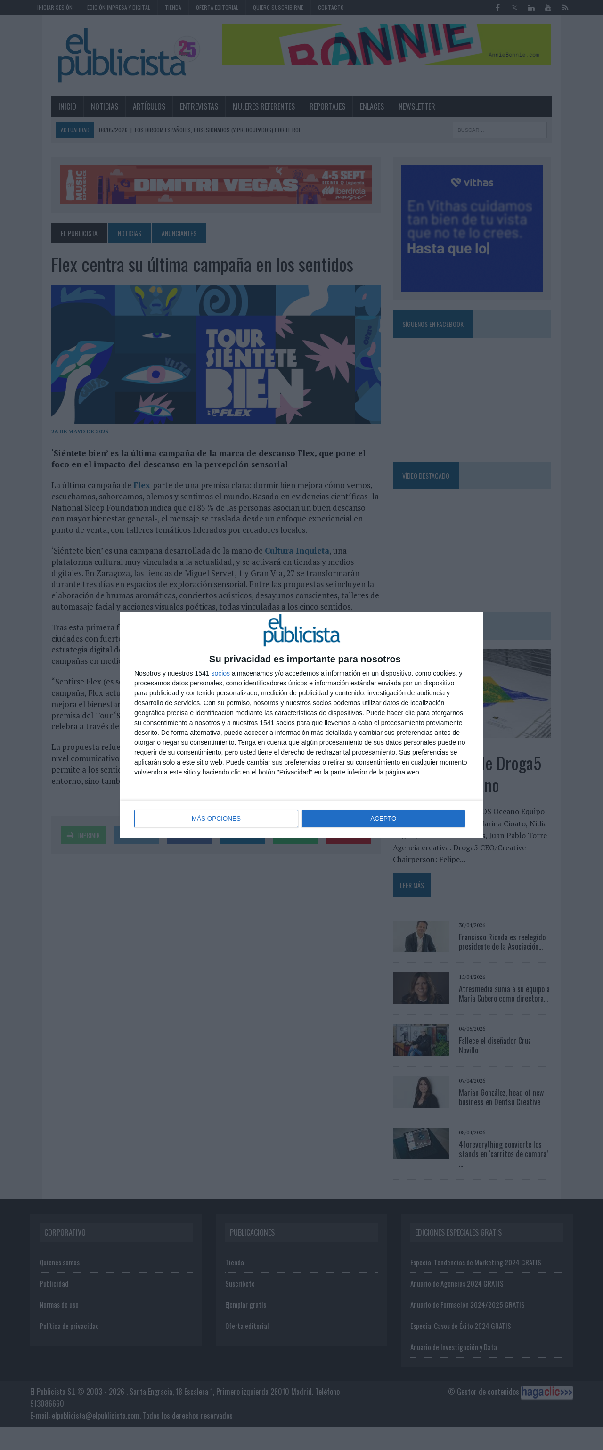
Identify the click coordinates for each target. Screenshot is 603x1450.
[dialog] (301, 725)
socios (220, 673)
